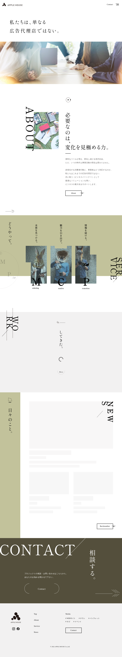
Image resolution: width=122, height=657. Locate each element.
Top (35, 614)
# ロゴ (67, 621)
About (36, 620)
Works (68, 614)
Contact (110, 4)
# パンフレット (94, 618)
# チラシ (82, 618)
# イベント (77, 621)
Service (37, 626)
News (36, 632)
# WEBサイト (70, 618)
